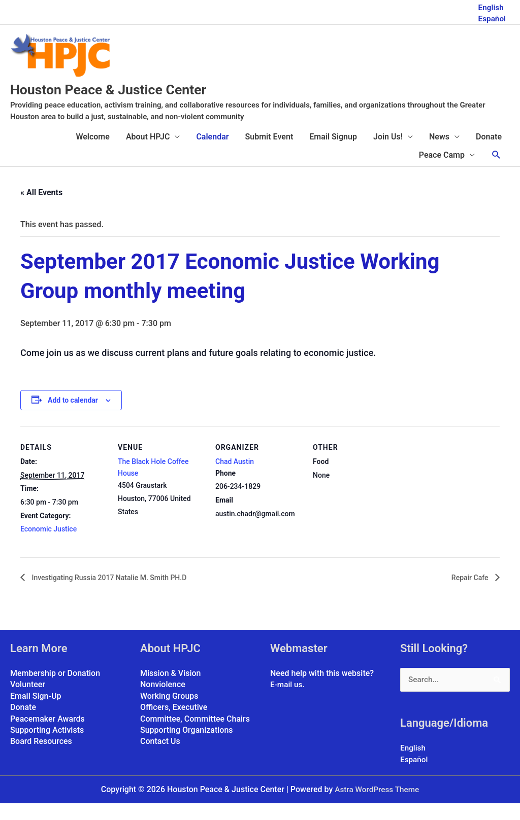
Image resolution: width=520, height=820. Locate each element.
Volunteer (27, 701)
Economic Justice (48, 545)
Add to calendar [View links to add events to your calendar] (73, 416)
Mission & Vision (170, 689)
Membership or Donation (55, 689)
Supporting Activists (47, 746)
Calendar (212, 153)
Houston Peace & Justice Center (139, 104)
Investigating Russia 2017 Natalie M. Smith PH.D (119, 593)
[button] (496, 171)
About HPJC (148, 153)
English (490, 5)
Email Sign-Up (35, 712)
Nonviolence (162, 701)
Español (491, 16)
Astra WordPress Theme (377, 806)
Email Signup (333, 153)
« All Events (41, 208)
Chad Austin (234, 478)
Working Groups (169, 712)
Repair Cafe (468, 593)
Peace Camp (442, 171)
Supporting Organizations (186, 746)
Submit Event (269, 153)
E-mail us (287, 701)
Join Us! (388, 153)
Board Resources (41, 758)
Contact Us (160, 758)
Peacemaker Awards (47, 735)
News (439, 153)
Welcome (92, 153)
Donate (489, 153)
